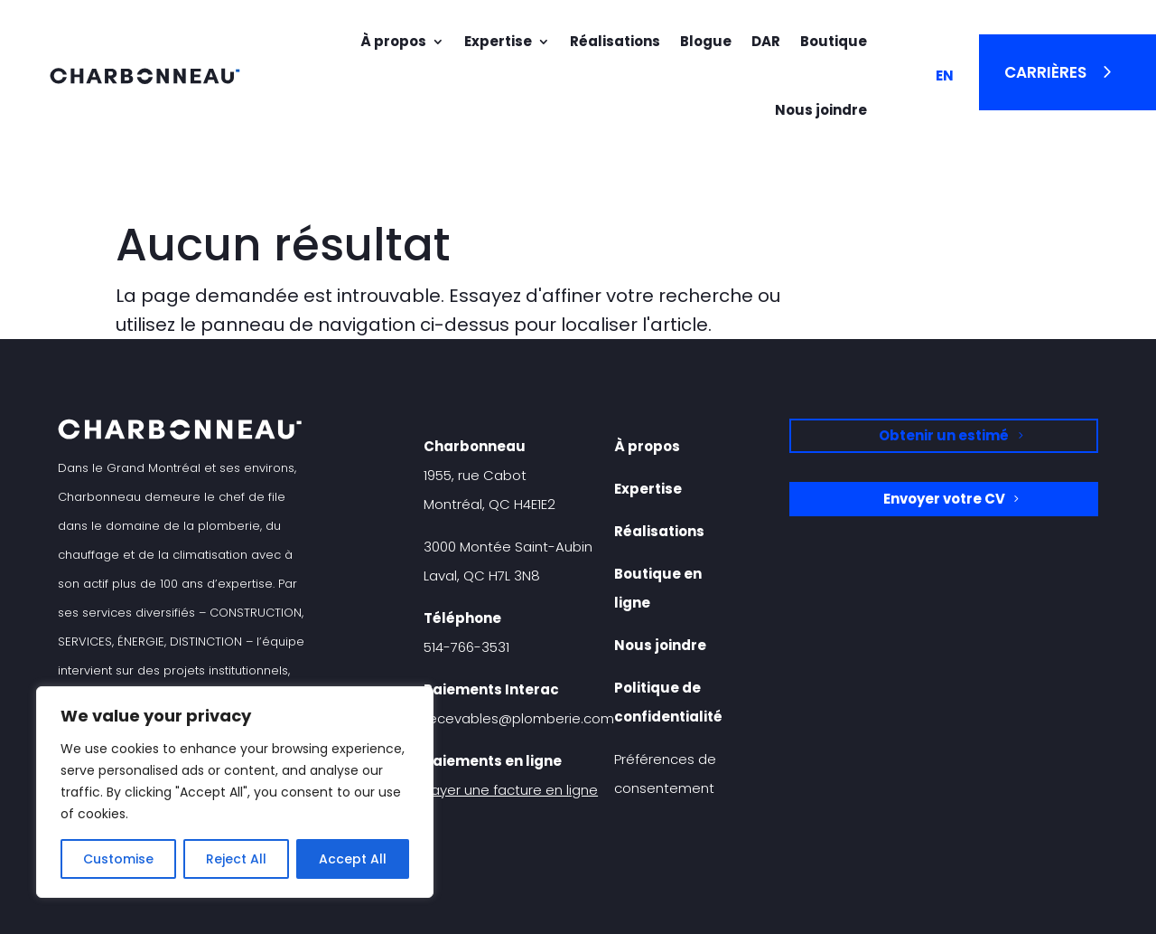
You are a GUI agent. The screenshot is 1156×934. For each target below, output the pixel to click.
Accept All (353, 859)
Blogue (706, 41)
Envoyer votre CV (944, 498)
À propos (393, 41)
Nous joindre (821, 109)
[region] (235, 792)
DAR (765, 41)
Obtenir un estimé (944, 435)
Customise (118, 859)
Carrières (1045, 72)
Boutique (833, 41)
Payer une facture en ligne (511, 789)
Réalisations (615, 41)
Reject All (236, 859)
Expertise (498, 41)
